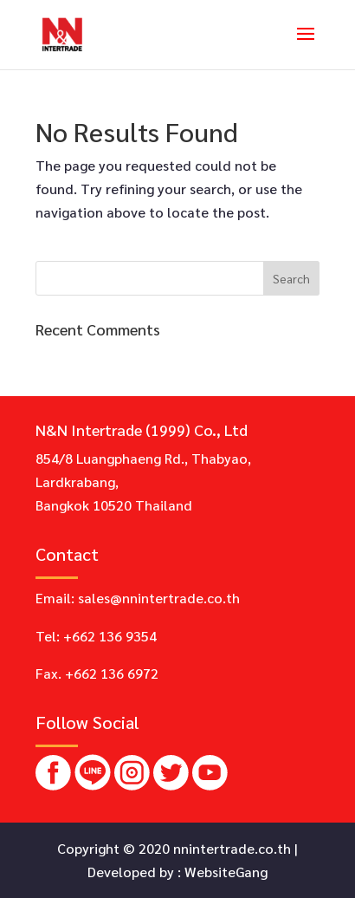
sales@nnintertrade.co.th (159, 598)
